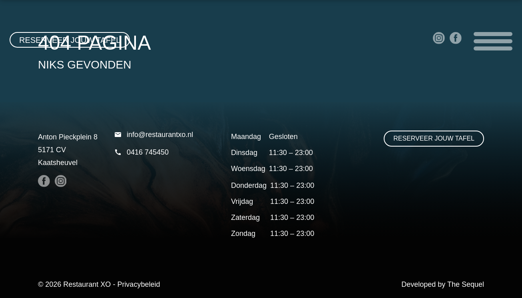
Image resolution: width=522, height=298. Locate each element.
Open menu (493, 41)
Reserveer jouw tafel (69, 40)
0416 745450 (141, 152)
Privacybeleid (138, 284)
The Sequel (465, 284)
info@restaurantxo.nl (153, 135)
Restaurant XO (87, 284)
